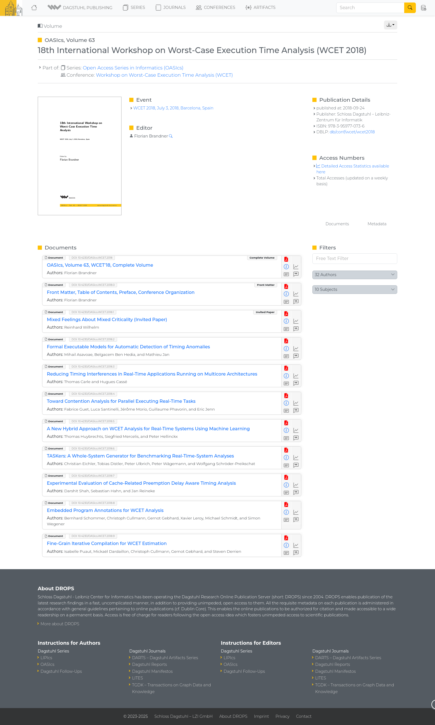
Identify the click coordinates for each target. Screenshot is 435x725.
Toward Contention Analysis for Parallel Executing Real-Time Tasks (121, 401)
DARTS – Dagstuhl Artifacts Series (165, 657)
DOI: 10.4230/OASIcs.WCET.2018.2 (93, 339)
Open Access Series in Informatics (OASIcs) (133, 68)
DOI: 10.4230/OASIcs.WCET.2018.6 (93, 448)
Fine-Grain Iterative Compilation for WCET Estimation (107, 543)
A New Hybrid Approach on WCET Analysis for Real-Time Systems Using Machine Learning (148, 428)
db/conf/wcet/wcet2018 (352, 131)
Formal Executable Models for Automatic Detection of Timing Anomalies (128, 346)
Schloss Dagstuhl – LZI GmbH (183, 716)
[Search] (370, 7)
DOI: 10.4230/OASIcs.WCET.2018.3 (93, 366)
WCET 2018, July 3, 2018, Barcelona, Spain (173, 108)
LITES (137, 678)
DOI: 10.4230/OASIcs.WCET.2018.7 (93, 475)
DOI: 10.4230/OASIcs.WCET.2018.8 (93, 502)
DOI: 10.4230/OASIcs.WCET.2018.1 (93, 312)
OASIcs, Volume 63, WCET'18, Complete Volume (100, 265)
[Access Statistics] (296, 267)
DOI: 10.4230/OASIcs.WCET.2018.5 (93, 421)
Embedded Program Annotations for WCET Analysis (105, 510)
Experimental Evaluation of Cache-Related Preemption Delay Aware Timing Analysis (141, 483)
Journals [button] (170, 7)
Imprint (261, 716)
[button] (80, 7)
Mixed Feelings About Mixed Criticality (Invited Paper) (107, 319)
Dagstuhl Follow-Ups (61, 671)
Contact (304, 716)
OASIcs (47, 664)
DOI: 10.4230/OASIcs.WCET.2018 (92, 257)
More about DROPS (60, 623)
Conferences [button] (215, 7)
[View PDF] (286, 259)
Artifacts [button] (260, 7)
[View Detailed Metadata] (286, 267)
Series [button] (134, 7)
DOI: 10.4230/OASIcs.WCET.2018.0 (93, 284)
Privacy (282, 716)
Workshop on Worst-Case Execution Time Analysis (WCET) (164, 75)
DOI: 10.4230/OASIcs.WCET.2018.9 (93, 536)
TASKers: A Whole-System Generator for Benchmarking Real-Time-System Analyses (140, 456)
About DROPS (233, 716)
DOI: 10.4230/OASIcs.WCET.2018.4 (93, 393)
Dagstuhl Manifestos (152, 671)
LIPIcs (46, 657)
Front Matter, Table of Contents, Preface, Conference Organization (121, 292)
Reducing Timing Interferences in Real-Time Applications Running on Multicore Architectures (152, 374)
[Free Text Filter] (354, 258)
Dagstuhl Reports (149, 664)
